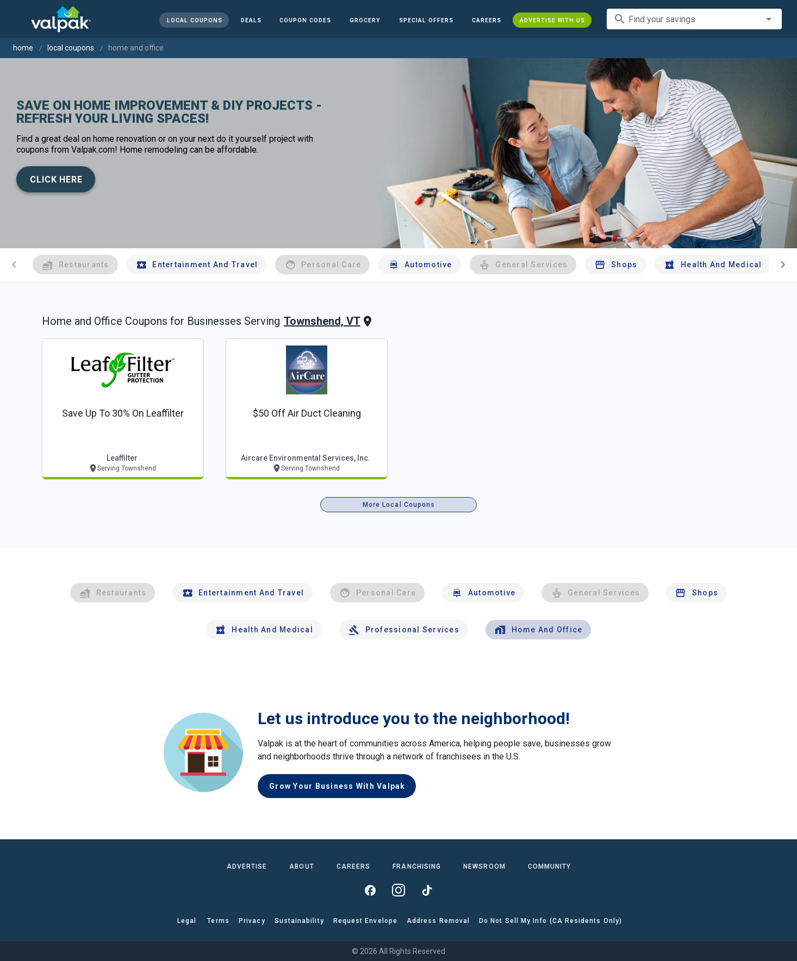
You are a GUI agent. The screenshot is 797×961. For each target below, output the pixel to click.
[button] (426, 20)
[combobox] (694, 19)
